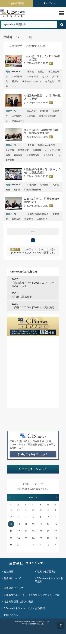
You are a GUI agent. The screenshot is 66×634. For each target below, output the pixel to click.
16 (11, 531)
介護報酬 (44, 111)
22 (55, 531)
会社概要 (9, 571)
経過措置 (31, 116)
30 (41, 510)
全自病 (30, 145)
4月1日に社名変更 (22, 295)
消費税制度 (23, 150)
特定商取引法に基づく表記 (18, 601)
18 (26, 531)
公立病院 (10, 150)
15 (55, 524)
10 (18, 524)
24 (18, 538)
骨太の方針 (48, 155)
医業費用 (28, 219)
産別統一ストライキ (31, 81)
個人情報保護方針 (46, 571)
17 (18, 531)
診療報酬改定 (33, 155)
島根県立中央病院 (46, 145)
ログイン (50, 3)
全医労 (41, 71)
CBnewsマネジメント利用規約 (49, 580)
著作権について (12, 578)
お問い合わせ (11, 615)
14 (48, 524)
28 (26, 510)
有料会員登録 (17, 3)
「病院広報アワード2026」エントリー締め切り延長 (33, 282)
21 (48, 531)
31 (48, 510)
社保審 (17, 189)
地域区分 (31, 111)
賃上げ (45, 76)
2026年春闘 (32, 76)
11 (26, 524)
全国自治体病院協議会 (38, 214)
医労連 (30, 71)
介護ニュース (18, 121)
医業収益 (16, 219)
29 (33, 510)
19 (33, 531)
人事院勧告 (17, 76)
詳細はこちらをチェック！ (33, 454)
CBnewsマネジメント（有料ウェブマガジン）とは (32, 594)
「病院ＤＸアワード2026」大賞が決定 (33, 305)
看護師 (15, 81)
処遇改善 (49, 81)
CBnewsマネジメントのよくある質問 (24, 608)
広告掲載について (13, 588)
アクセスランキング (33, 469)
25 (26, 538)
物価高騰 (37, 150)
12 (33, 524)
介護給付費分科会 (32, 189)
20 (41, 531)
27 (18, 510)
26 (11, 510)
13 (41, 524)
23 (11, 538)
